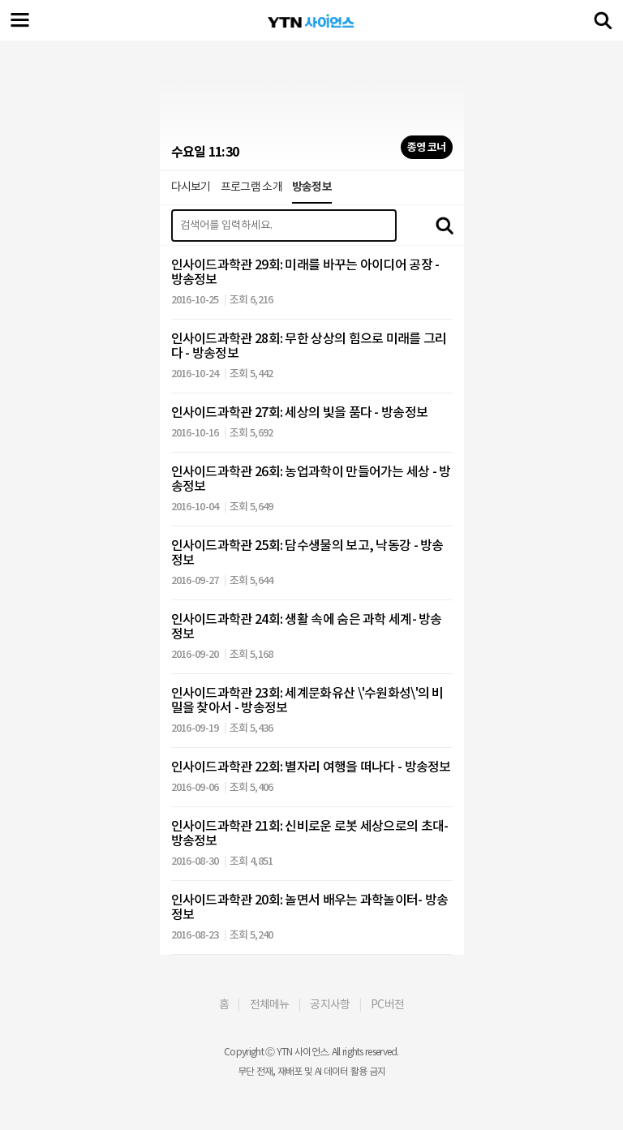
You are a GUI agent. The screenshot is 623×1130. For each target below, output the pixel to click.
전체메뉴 (270, 1004)
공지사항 (330, 1004)
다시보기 (191, 186)
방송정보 (312, 186)
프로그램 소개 (251, 186)
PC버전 (387, 1004)
